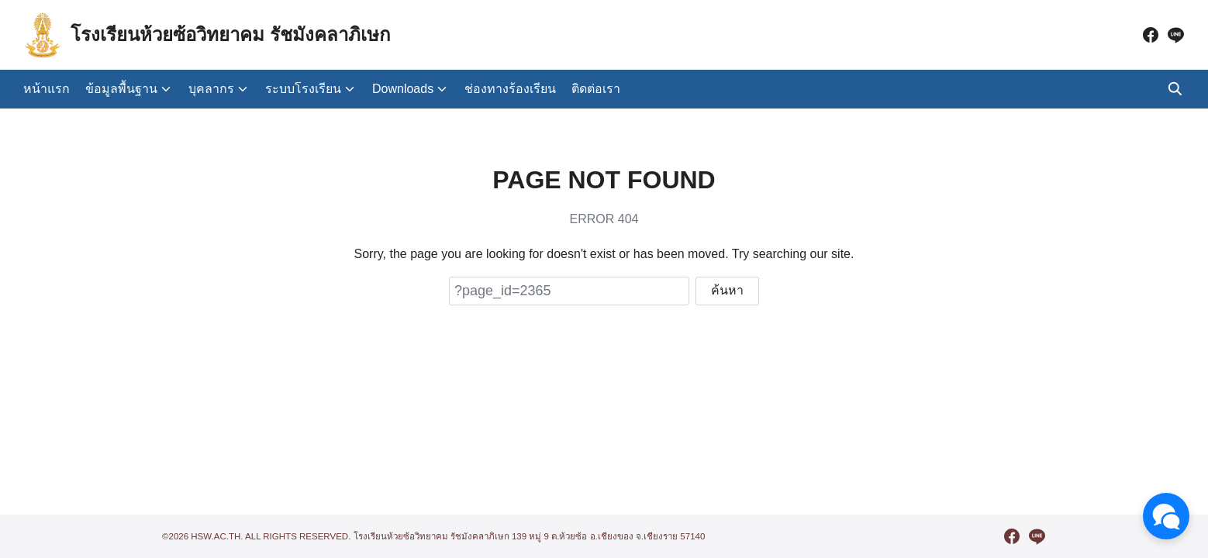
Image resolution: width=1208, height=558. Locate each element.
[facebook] (1150, 35)
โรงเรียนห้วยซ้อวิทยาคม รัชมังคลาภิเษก (231, 34)
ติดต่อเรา (595, 88)
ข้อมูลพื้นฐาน (121, 88)
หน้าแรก (46, 88)
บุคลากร (211, 88)
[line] (1175, 35)
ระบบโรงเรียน (303, 88)
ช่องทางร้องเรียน (510, 88)
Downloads (402, 88)
